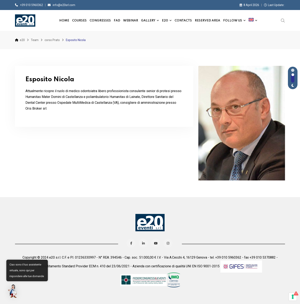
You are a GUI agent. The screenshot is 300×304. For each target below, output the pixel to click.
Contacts (183, 20)
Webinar (130, 20)
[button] (13, 291)
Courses (79, 20)
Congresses (100, 20)
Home (64, 20)
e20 (165, 20)
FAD (117, 20)
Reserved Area (207, 20)
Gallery (148, 20)
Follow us (232, 20)
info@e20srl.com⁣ (64, 5)
